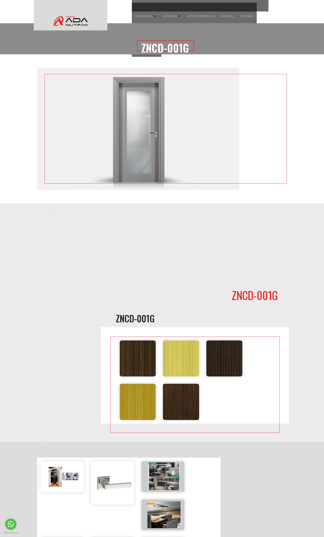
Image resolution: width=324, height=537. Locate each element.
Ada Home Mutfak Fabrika (249, 477)
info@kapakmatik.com (192, 500)
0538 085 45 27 (186, 514)
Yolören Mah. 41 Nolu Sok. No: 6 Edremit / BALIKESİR (259, 486)
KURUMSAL (99, 13)
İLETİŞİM (217, 13)
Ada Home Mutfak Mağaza (185, 477)
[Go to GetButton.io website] (11, 532)
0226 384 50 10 (185, 507)
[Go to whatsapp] (10, 524)
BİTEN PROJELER (163, 13)
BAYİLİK (193, 13)
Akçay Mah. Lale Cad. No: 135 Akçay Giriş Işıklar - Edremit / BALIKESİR (197, 489)
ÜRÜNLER (129, 13)
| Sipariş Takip (271, 13)
